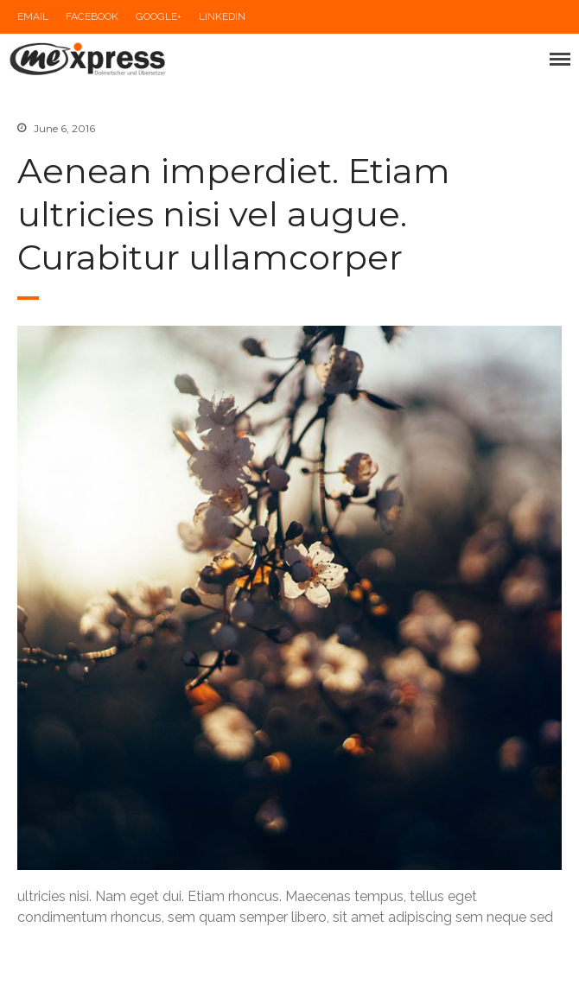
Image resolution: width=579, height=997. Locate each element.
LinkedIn (222, 16)
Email (32, 16)
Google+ (158, 16)
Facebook (92, 16)
